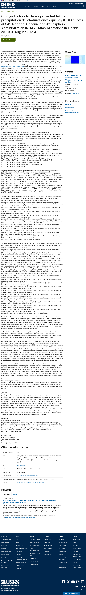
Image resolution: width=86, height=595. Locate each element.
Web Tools (19, 551)
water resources (70, 107)
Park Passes (19, 572)
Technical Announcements (34, 549)
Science (27, 6)
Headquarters (48, 539)
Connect (48, 6)
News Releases (34, 542)
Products (35, 6)
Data (17, 539)
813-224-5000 (74, 93)
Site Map (75, 551)
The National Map (21, 562)
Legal (75, 536)
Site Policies (76, 545)
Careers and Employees (62, 558)
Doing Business (63, 562)
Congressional (63, 551)
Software (18, 555)
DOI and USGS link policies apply (78, 555)
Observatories (5, 555)
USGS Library (20, 566)
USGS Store (19, 569)
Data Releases (12, 11)
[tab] (6, 494)
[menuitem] (27, 5)
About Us (61, 539)
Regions (3, 548)
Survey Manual (63, 542)
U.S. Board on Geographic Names (21, 558)
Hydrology (68, 104)
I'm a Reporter (34, 564)
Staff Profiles (48, 545)
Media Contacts (34, 561)
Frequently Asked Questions (76, 3)
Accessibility (76, 539)
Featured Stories (35, 539)
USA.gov (75, 562)
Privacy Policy (77, 548)
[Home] (8, 7)
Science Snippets (35, 545)
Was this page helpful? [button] (71, 593)
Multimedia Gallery (21, 548)
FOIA (74, 542)
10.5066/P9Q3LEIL (23, 465)
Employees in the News (35, 554)
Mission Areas (5, 542)
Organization (62, 545)
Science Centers (6, 551)
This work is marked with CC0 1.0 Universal (30, 482)
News (42, 6)
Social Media (48, 548)
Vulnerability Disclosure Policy (78, 566)
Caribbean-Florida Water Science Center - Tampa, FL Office (73, 78)
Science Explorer (6, 539)
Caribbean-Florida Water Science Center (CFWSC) (20, 517)
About (55, 6)
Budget (61, 555)
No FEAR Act (77, 559)
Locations (47, 542)
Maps (17, 542)
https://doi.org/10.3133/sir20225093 (12, 66)
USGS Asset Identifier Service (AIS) (28, 476)
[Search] (83, 6)
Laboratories (5, 558)
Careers (46, 551)
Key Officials (62, 548)
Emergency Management (62, 566)
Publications (19, 545)
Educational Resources (4, 566)
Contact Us (47, 555)
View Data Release (8, 40)
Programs (4, 545)
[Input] (74, 6)
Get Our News (34, 558)
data (2, 11)
